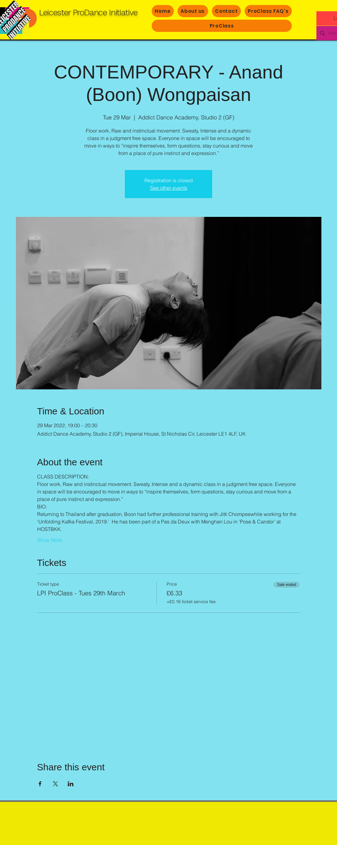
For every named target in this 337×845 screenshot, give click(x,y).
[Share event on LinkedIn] (71, 783)
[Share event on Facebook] (40, 783)
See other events (168, 188)
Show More (49, 540)
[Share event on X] (55, 783)
